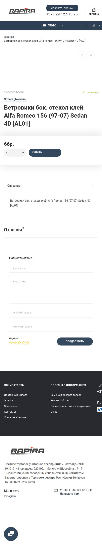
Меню (49, 25)
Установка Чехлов (15, 417)
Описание (50, 185)
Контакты (10, 411)
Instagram (10, 496)
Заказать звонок (62, 8)
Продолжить (75, 341)
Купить (45, 152)
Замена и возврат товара (66, 394)
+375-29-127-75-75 (62, 14)
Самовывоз (11, 406)
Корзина (94, 11)
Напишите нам (69, 493)
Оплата (8, 400)
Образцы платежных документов (71, 406)
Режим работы (60, 400)
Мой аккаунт (93, 25)
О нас (54, 411)
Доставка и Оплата (15, 394)
